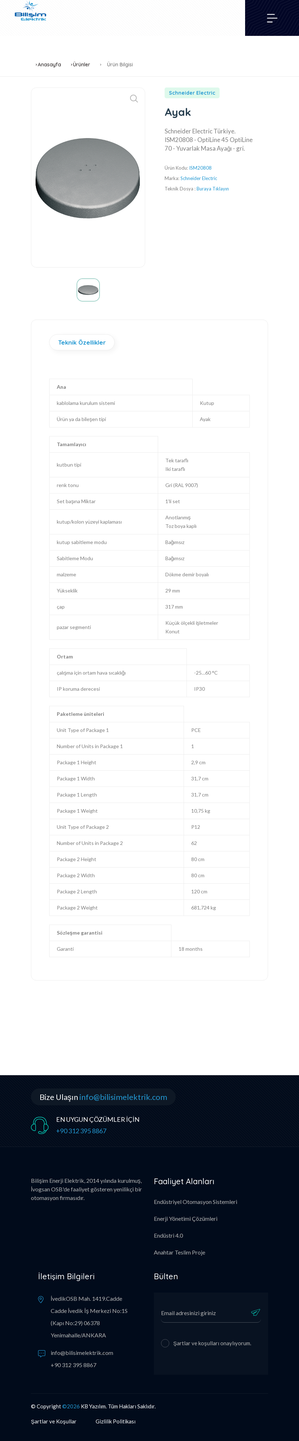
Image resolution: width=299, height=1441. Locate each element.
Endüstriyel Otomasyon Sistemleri (195, 1201)
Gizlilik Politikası (115, 1421)
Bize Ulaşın (103, 1097)
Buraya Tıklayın (213, 189)
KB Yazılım (93, 1406)
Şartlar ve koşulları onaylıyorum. (212, 1343)
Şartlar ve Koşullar (54, 1421)
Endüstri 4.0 (168, 1235)
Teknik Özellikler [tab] (82, 342)
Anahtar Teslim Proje (179, 1252)
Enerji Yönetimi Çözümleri (185, 1218)
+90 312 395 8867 (81, 1131)
